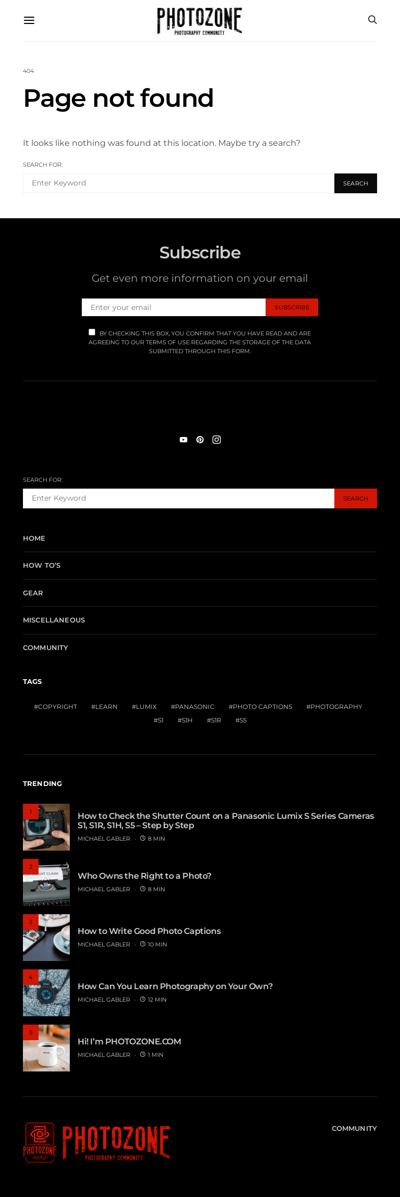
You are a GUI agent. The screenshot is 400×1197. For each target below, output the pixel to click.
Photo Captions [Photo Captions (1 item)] (262, 706)
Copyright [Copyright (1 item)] (57, 706)
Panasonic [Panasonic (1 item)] (195, 706)
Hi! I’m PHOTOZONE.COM (129, 1041)
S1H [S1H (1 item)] (187, 720)
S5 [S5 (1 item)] (243, 720)
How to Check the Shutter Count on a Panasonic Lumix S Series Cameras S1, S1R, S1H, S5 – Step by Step (226, 820)
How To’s (41, 565)
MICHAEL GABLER (104, 838)
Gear (33, 593)
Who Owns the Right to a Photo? (144, 876)
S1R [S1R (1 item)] (216, 720)
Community (45, 647)
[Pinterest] (200, 439)
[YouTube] (183, 439)
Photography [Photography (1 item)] (336, 706)
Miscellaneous (54, 620)
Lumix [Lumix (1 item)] (146, 706)
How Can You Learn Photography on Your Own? (175, 986)
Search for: (43, 164)
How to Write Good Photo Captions (149, 931)
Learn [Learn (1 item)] (106, 706)
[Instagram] (216, 439)
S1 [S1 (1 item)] (161, 720)
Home (34, 538)
